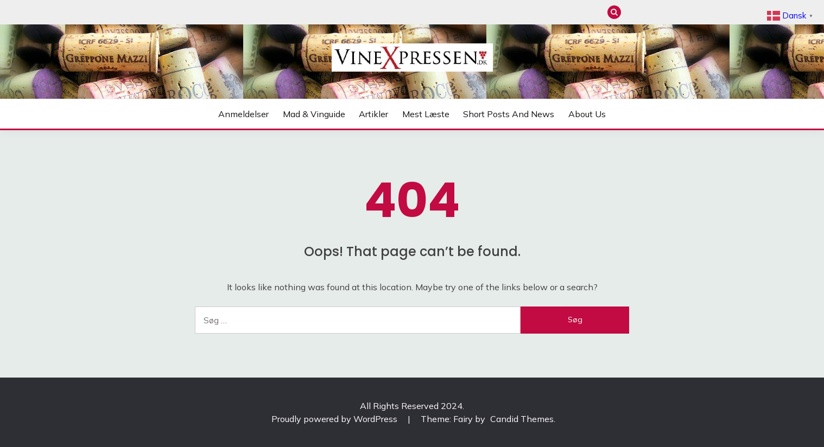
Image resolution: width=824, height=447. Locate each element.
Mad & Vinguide (651, 12)
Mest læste (687, 12)
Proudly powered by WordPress (335, 418)
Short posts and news (705, 12)
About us (723, 12)
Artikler (669, 12)
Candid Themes (522, 418)
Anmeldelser (633, 12)
